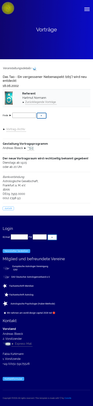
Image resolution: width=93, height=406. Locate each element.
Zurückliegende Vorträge (40, 102)
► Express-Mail (21, 343)
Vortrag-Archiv (15, 129)
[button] (86, 8)
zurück (8, 208)
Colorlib (68, 398)
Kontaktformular (13, 378)
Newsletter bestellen (16, 251)
